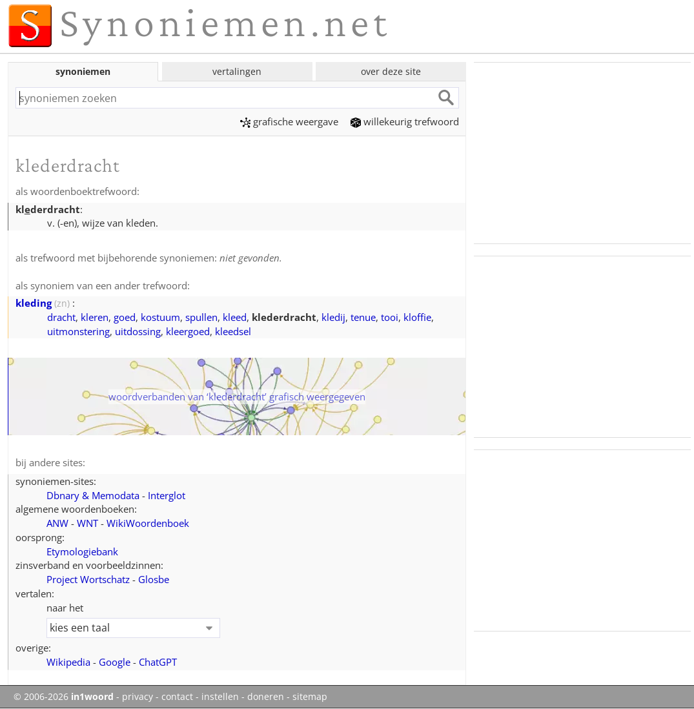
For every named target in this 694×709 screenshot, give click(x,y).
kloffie (417, 317)
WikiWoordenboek (148, 523)
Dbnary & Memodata (92, 495)
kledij (333, 317)
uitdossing (138, 331)
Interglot (166, 495)
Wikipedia (68, 661)
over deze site (391, 71)
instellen (220, 697)
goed (125, 317)
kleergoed (188, 331)
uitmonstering (78, 331)
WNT (87, 523)
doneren (265, 697)
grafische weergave (289, 121)
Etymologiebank (82, 551)
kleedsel (233, 331)
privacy (137, 697)
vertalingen (236, 71)
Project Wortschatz (88, 579)
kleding (33, 302)
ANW (57, 523)
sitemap (309, 697)
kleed (235, 317)
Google (114, 661)
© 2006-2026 (64, 697)
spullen (201, 317)
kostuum (160, 317)
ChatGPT (158, 661)
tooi (389, 317)
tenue (363, 317)
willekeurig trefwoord (405, 121)
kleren (94, 317)
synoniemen (83, 71)
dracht (61, 317)
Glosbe (153, 579)
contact (177, 697)
